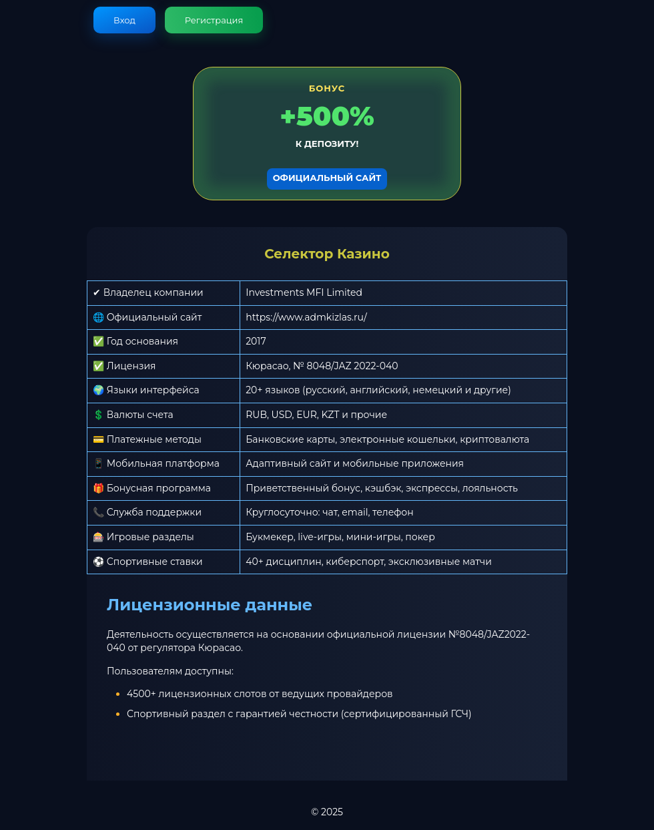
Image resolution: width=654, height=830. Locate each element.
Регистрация (214, 20)
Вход (124, 20)
